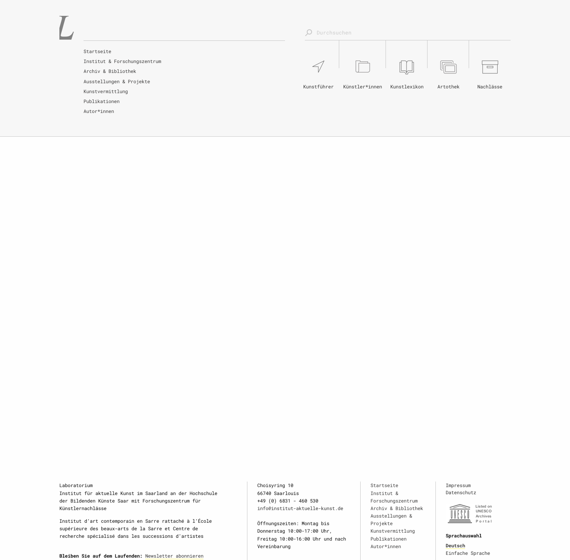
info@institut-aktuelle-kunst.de (300, 508)
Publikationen (102, 101)
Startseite (97, 51)
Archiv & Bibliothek (110, 71)
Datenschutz (461, 492)
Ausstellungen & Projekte (117, 81)
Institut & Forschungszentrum (122, 61)
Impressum (458, 485)
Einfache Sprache (468, 553)
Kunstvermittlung (106, 91)
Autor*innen (99, 111)
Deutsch (455, 545)
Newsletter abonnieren (174, 555)
